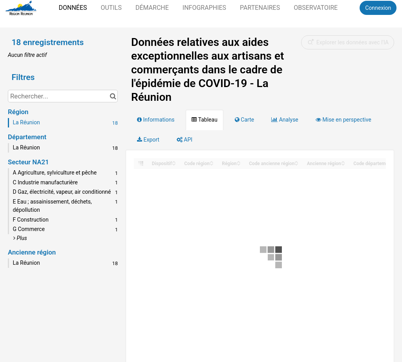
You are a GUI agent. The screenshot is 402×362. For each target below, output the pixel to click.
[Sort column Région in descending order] (239, 163)
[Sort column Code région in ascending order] (212, 161)
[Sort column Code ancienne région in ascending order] (296, 161)
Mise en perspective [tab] (343, 119)
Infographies (204, 7)
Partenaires (260, 7)
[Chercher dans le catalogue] (113, 96)
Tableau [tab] (204, 119)
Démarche (152, 7)
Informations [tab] (155, 119)
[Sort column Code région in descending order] (212, 163)
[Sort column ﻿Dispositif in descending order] (174, 163)
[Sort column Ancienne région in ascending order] (343, 161)
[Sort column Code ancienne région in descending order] (296, 163)
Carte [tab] (244, 119)
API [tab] (184, 139)
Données (72, 7)
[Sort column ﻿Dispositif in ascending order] (174, 161)
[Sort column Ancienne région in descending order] (343, 163)
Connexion (378, 8)
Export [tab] (148, 139)
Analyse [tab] (284, 119)
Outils (110, 7)
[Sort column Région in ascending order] (239, 161)
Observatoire (316, 7)
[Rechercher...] (63, 96)
